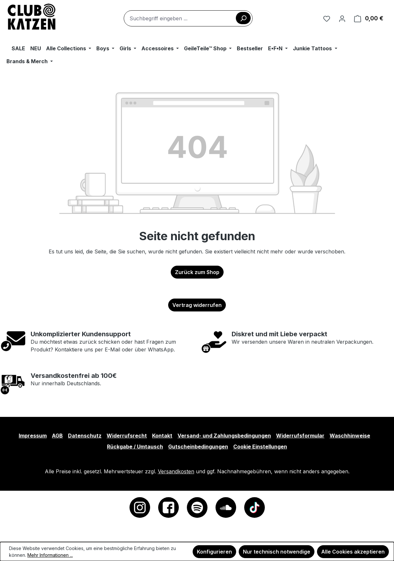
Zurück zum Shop (197, 272)
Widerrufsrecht (127, 435)
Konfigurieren (214, 551)
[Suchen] (243, 18)
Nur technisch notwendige (276, 551)
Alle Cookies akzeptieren (353, 551)
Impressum (33, 435)
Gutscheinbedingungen (198, 446)
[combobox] (188, 18)
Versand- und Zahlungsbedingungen (224, 435)
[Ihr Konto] (342, 18)
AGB (57, 435)
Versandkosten (176, 471)
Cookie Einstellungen (260, 446)
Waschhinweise (350, 435)
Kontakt (162, 435)
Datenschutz (84, 435)
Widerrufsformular (300, 435)
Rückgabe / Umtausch (135, 446)
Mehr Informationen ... (50, 555)
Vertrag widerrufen (197, 305)
